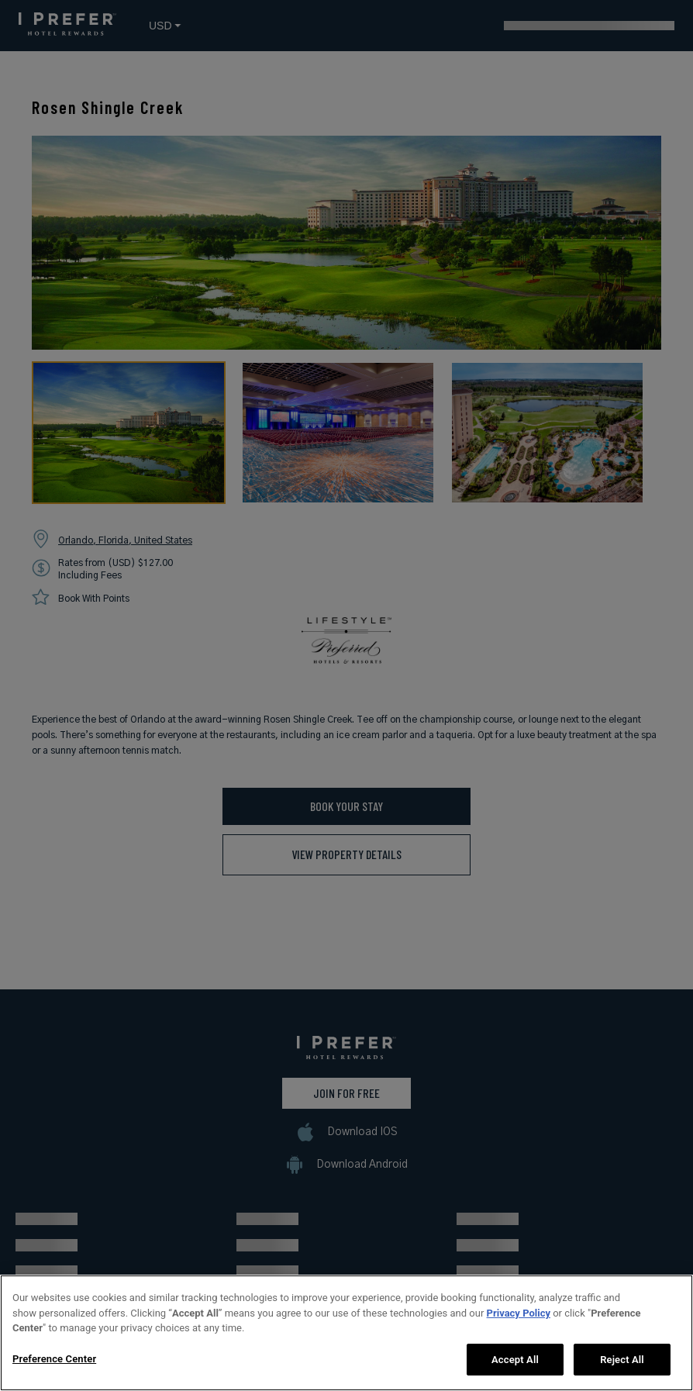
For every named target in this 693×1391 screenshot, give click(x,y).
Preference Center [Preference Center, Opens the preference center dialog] (54, 1370)
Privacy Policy (518, 1325)
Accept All (515, 1371)
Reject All (622, 1371)
